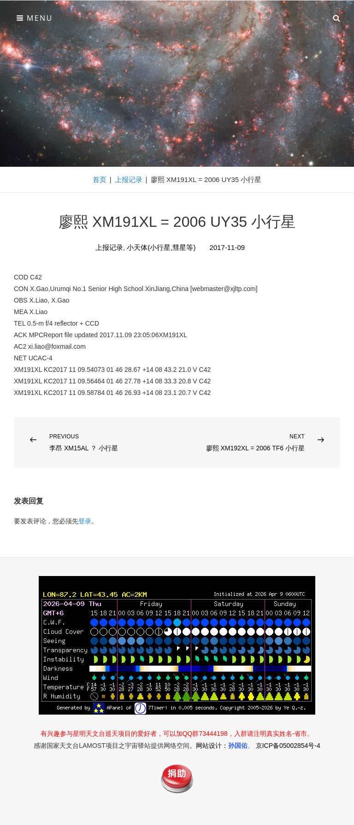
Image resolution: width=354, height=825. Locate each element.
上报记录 (128, 179)
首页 (99, 179)
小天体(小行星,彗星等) (161, 247)
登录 (84, 521)
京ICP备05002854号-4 (288, 745)
